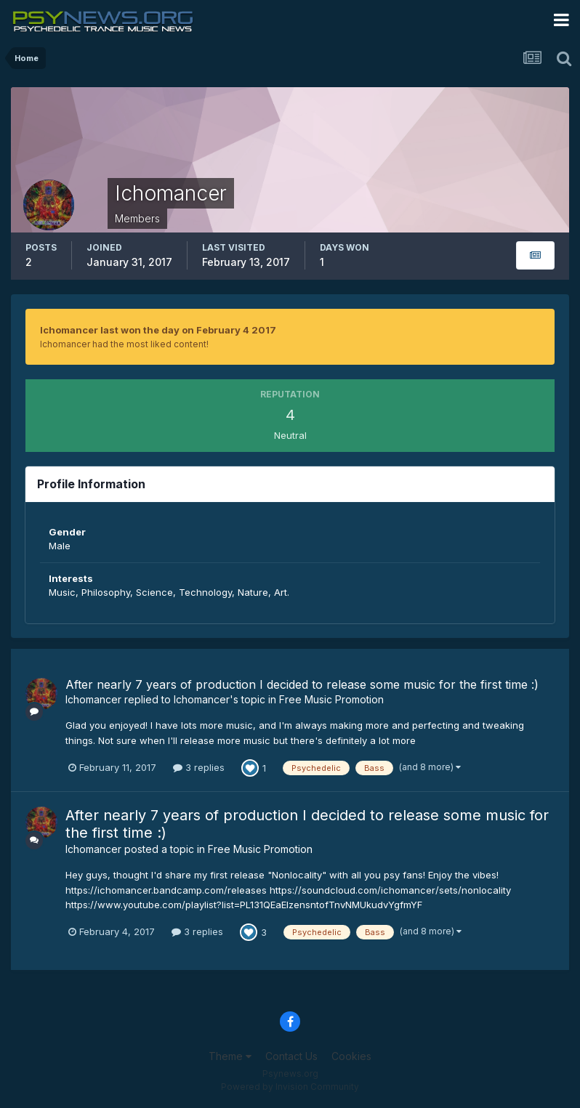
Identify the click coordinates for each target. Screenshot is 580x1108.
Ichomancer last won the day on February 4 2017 (158, 330)
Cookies (351, 1056)
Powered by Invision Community (290, 1086)
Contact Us (291, 1056)
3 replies (199, 767)
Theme (230, 1056)
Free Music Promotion (331, 699)
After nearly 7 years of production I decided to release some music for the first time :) (302, 684)
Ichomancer (93, 699)
